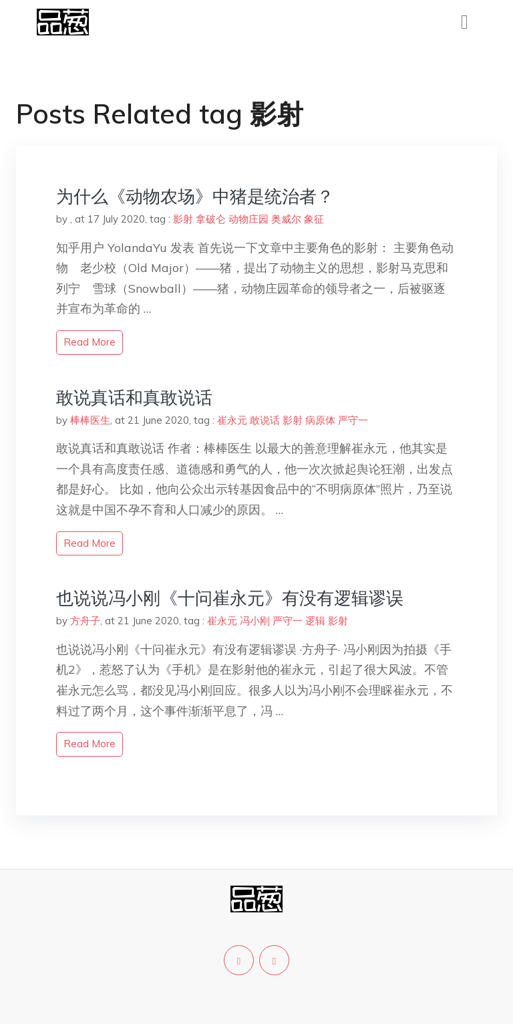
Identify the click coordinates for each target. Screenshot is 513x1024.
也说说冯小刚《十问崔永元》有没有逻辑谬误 (229, 598)
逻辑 (315, 620)
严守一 (353, 420)
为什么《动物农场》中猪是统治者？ (195, 196)
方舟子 (85, 620)
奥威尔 (286, 219)
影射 (183, 219)
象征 (314, 219)
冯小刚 (255, 620)
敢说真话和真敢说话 (134, 397)
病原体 (320, 420)
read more (89, 342)
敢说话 (265, 420)
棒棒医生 (90, 420)
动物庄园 (248, 219)
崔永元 (232, 420)
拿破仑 (211, 219)
